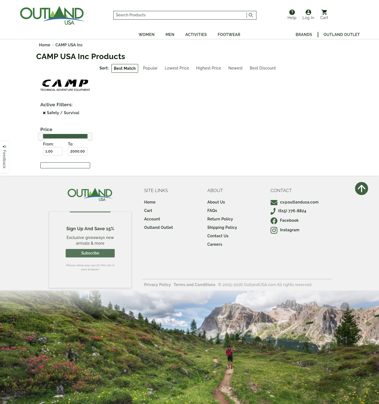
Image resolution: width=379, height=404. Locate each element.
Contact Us (218, 236)
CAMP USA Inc (69, 45)
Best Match (125, 68)
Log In (308, 15)
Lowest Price (177, 68)
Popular (150, 68)
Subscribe (90, 253)
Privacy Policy (157, 285)
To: (70, 144)
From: (48, 144)
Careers (214, 244)
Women (147, 34)
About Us (216, 202)
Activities (196, 34)
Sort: (104, 68)
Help (291, 15)
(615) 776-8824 (289, 211)
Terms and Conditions (195, 285)
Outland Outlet (342, 34)
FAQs (212, 210)
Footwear (229, 34)
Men (169, 34)
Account (152, 219)
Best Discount (263, 68)
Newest (235, 68)
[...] (180, 15)
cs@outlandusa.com (295, 202)
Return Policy (220, 219)
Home (44, 45)
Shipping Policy (222, 227)
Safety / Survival (61, 113)
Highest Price (208, 68)
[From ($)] (52, 151)
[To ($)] (77, 151)
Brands (304, 34)
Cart (324, 15)
